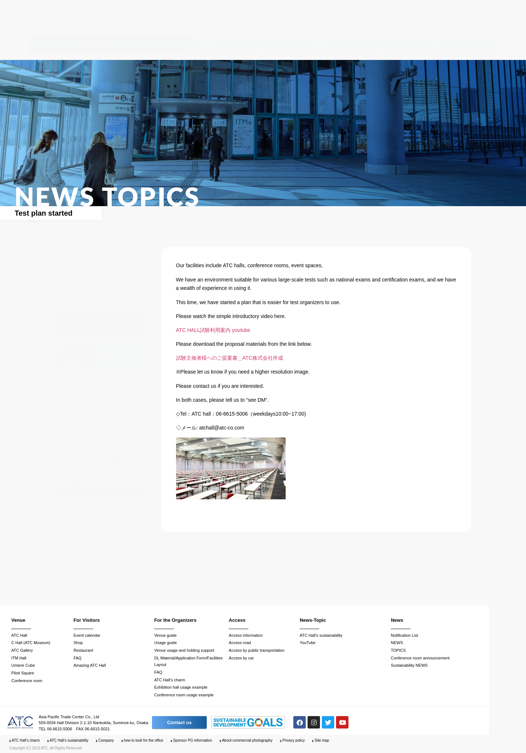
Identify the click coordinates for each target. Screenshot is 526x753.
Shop (78, 642)
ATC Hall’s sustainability (321, 635)
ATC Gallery (22, 650)
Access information (246, 635)
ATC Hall (19, 635)
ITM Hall (18, 658)
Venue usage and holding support (184, 650)
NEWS (397, 642)
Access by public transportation (256, 650)
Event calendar (86, 635)
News (70, 265)
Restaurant (83, 650)
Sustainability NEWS (85, 295)
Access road (240, 642)
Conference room (26, 680)
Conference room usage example (184, 695)
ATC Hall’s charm (169, 680)
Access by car (241, 658)
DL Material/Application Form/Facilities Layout (188, 661)
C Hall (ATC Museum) (30, 642)
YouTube (307, 642)
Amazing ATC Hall (89, 665)
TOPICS (398, 650)
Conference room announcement (97, 285)
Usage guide (165, 642)
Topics (71, 275)
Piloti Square (22, 673)
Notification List (404, 635)
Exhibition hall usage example (180, 687)
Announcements (80, 255)
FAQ (77, 658)
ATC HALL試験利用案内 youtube (213, 330)
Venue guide (165, 635)
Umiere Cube (23, 665)
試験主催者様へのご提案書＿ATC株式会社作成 (229, 358)
